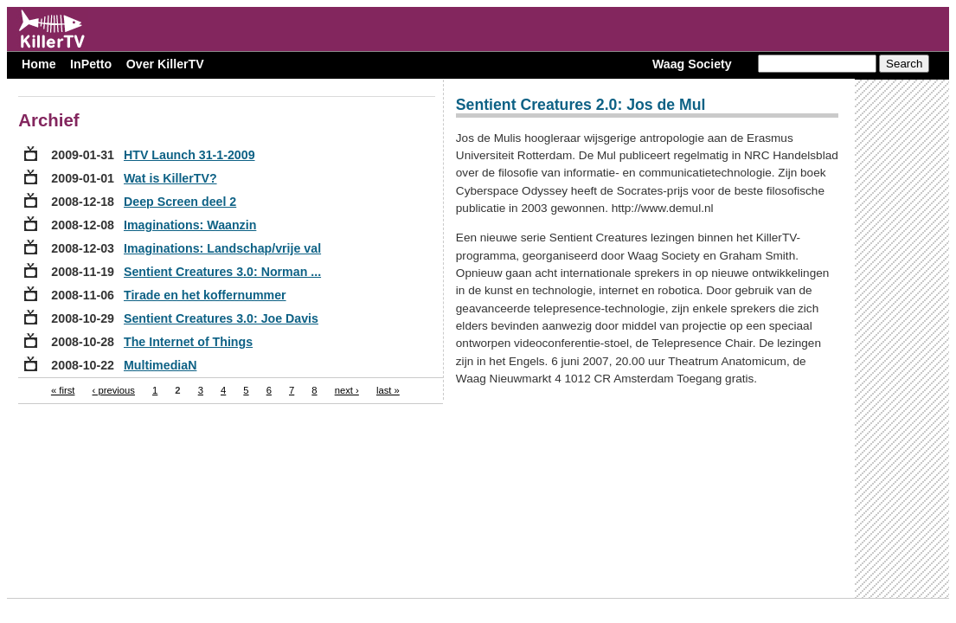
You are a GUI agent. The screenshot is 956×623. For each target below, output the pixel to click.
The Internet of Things (188, 342)
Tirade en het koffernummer (205, 295)
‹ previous (114, 390)
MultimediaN (160, 365)
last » (388, 390)
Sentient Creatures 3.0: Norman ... (222, 272)
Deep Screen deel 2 (180, 202)
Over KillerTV (165, 64)
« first (63, 390)
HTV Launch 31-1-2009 (189, 155)
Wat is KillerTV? (170, 178)
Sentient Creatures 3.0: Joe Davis (221, 318)
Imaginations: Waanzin (190, 225)
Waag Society (692, 64)
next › (347, 390)
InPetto (91, 64)
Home (38, 64)
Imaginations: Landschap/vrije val (222, 248)
